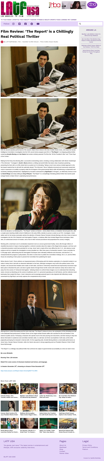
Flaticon (85, 449)
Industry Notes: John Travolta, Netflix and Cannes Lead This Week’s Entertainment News (9, 396)
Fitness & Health (43, 19)
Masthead (63, 447)
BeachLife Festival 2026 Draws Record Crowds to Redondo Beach (66, 431)
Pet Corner (72, 19)
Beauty (27, 19)
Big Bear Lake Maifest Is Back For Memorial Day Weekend (29, 396)
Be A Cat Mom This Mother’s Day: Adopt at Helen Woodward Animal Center (67, 396)
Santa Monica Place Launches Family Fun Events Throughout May (9, 431)
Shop (61, 449)
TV (2, 19)
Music (9, 19)
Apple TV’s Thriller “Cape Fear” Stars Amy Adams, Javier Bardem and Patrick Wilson (48, 431)
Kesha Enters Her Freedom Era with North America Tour (48, 413)
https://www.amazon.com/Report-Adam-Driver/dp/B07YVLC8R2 (19, 371)
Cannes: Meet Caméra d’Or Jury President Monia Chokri (9, 413)
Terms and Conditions (90, 447)
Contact (62, 451)
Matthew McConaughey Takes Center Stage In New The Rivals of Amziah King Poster (28, 414)
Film (5, 19)
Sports (53, 19)
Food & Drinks (61, 19)
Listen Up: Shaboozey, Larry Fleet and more (48, 396)
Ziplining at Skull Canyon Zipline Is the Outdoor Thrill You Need (67, 414)
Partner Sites (64, 453)
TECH (22, 19)
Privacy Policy (87, 445)
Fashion (33, 19)
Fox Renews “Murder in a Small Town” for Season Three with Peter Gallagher (28, 431)
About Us (63, 445)
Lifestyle (15, 19)
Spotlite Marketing (95, 458)
